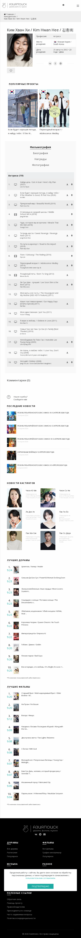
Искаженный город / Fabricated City (35, 782)
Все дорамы (12, 848)
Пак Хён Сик (31, 533)
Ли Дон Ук (30, 512)
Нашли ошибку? (20, 396)
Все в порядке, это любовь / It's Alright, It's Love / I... (42, 667)
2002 (65, 49)
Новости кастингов (21, 483)
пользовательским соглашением (40, 878)
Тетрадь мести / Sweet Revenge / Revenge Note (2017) (38, 234)
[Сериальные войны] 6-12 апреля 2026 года (35, 452)
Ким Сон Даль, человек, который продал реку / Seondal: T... (41, 772)
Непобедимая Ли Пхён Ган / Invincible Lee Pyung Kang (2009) (38, 341)
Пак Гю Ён (63, 512)
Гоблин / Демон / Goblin (31, 644)
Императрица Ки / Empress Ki (33, 633)
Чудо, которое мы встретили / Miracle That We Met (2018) (39, 223)
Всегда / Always (27, 715)
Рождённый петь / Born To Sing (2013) (37, 274)
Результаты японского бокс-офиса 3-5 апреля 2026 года (42, 465)
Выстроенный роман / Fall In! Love (66, 520)
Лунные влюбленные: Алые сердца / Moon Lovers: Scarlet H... (42, 590)
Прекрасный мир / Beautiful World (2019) (38, 203)
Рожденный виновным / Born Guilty (65, 540)
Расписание (12, 852)
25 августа (58, 49)
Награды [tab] (40, 159)
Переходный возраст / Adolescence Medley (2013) (39, 264)
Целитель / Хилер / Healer (32, 566)
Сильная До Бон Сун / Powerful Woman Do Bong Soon (43, 577)
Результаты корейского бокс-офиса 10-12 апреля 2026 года (43, 439)
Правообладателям (16, 907)
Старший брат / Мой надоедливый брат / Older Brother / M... (41, 694)
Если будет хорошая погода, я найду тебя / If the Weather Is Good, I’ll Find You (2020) (39, 194)
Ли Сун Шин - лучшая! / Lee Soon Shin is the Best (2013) (39, 283)
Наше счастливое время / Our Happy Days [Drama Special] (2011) (39, 302)
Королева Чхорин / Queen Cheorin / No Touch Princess (40, 623)
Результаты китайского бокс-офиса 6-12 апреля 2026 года (43, 426)
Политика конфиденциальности (21, 918)
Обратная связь (14, 899)
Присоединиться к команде (19, 910)
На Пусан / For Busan (30, 704)
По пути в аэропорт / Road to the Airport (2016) (38, 245)
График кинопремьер (51, 852)
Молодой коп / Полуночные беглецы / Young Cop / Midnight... (42, 761)
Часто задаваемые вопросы (19, 914)
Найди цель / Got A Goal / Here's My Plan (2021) (38, 183)
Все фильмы (48, 848)
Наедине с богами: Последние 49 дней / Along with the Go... (42, 727)
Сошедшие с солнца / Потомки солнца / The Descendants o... (39, 601)
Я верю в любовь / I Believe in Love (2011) (38, 320)
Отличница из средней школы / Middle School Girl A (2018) (37, 213)
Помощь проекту (14, 903)
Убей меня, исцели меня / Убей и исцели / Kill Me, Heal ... (41, 612)
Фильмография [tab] (40, 147)
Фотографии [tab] (40, 165)
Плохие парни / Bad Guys (31, 656)
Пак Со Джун (65, 533)
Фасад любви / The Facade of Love (33, 496)
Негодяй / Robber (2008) (30, 361)
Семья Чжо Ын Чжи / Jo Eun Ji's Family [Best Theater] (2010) (39, 330)
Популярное (12, 856)
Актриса (57, 36)
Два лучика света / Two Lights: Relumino (37, 738)
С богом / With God (29, 749)
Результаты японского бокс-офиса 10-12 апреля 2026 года (43, 412)
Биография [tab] (40, 153)
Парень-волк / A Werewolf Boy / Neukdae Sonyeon (42, 793)
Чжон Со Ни (64, 490)
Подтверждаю (40, 886)
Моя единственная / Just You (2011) (36, 312)
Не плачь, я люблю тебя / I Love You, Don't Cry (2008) (39, 351)
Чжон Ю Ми (31, 490)
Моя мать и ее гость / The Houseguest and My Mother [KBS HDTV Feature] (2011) (39, 294)
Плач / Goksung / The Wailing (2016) (35, 254)
